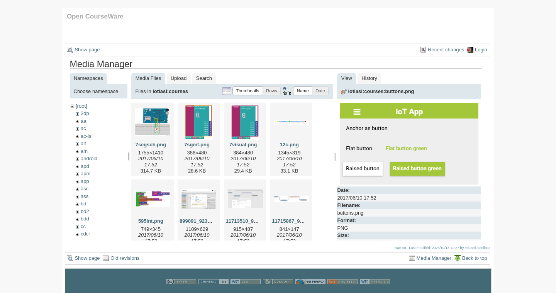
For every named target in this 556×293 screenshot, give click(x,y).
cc (83, 226)
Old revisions (124, 258)
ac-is (86, 136)
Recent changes (446, 50)
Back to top (474, 258)
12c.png (289, 144)
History (369, 78)
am (84, 151)
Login (481, 50)
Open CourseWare (95, 16)
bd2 (85, 211)
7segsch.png (151, 144)
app (85, 181)
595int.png (150, 221)
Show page (87, 50)
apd (85, 166)
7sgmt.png (197, 144)
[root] (81, 106)
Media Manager (434, 258)
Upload (178, 78)
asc (84, 188)
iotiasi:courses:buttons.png (381, 91)
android (89, 158)
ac (83, 128)
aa (83, 121)
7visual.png (243, 144)
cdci (85, 234)
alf (83, 143)
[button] (247, 90)
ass (84, 196)
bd (83, 204)
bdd (85, 219)
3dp (85, 113)
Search (204, 78)
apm (85, 173)
